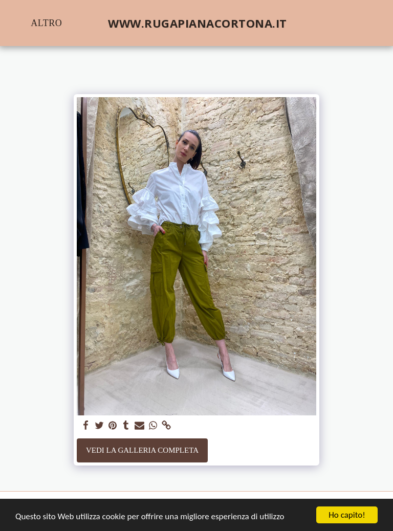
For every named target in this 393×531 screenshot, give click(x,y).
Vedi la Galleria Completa (142, 450)
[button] (322, 23)
